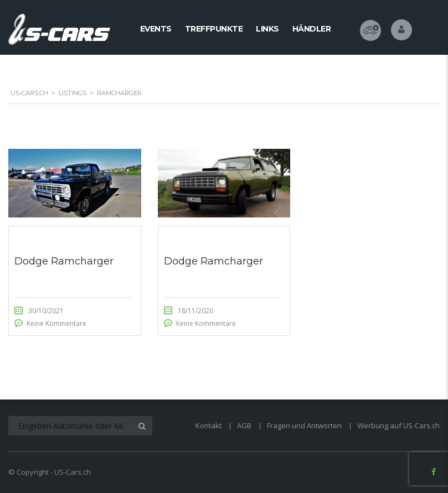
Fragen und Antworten (304, 425)
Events (156, 29)
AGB (244, 425)
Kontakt (208, 425)
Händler (311, 29)
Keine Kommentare (56, 323)
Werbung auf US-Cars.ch (398, 425)
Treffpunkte (214, 29)
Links (267, 29)
